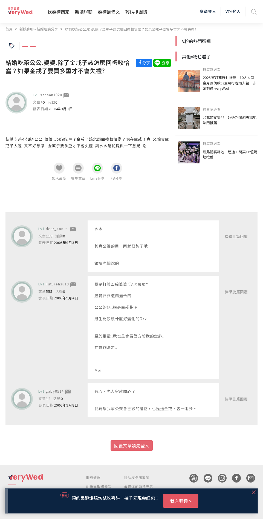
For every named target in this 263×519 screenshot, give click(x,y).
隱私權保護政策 (136, 477)
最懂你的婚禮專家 (138, 486)
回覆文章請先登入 (131, 445)
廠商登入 (208, 11)
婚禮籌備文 (109, 11)
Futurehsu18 (57, 284)
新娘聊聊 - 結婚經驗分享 (38, 29)
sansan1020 (51, 94)
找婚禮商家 (59, 11)
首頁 (9, 29)
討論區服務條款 (98, 486)
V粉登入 (233, 11)
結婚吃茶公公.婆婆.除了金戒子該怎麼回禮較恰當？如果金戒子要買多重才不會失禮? (130, 29)
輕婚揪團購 (136, 11)
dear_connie (57, 228)
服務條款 (93, 477)
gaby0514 (55, 391)
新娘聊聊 (84, 11)
